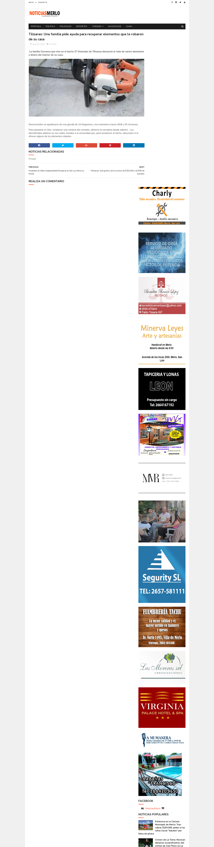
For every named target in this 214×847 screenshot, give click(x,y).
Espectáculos (160, 750)
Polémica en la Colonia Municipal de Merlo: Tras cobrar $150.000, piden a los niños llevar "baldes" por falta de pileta (161, 672)
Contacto (42, 2)
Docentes (156, 740)
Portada (36, 26)
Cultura (174, 735)
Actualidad (145, 730)
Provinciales (176, 766)
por (141, 766)
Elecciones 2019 (174, 745)
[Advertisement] (54, 816)
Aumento (158, 730)
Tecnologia (168, 771)
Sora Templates (46, 843)
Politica (50, 26)
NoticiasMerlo (152, 653)
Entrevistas (145, 750)
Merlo (161, 755)
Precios (162, 766)
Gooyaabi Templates (77, 843)
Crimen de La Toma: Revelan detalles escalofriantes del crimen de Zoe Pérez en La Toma (170, 689)
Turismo (96, 26)
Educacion (145, 745)
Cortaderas (161, 735)
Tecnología (145, 776)
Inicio (31, 2)
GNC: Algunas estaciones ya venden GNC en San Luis (170, 701)
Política (176, 761)
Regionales (145, 771)
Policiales (65, 26)
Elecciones (158, 745)
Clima (129, 26)
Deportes (81, 26)
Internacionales (147, 755)
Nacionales (114, 26)
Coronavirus (146, 735)
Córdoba (170, 730)
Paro (142, 761)
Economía (169, 740)
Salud (156, 771)
